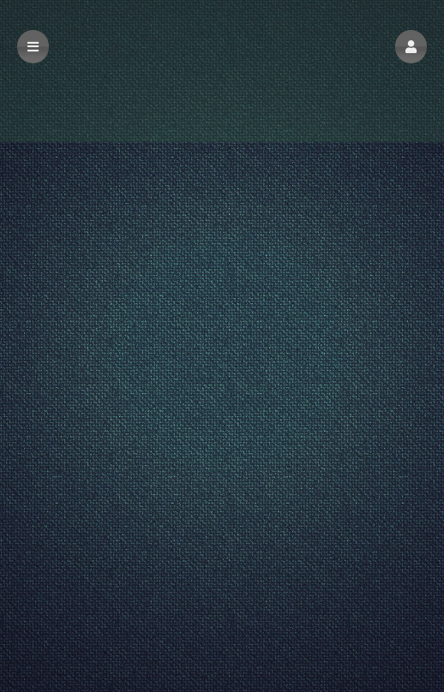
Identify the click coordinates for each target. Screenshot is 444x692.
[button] (411, 46)
